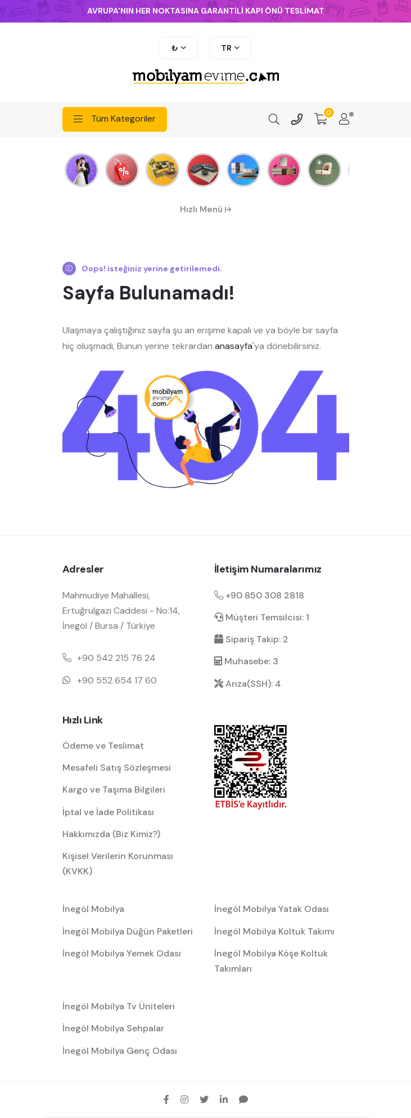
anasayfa (233, 346)
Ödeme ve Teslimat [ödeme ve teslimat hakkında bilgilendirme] (103, 746)
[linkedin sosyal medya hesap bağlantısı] (224, 1099)
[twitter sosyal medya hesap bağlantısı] (204, 1099)
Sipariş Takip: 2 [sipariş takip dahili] (251, 639)
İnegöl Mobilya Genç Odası (119, 1051)
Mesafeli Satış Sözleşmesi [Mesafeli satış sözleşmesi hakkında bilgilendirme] (116, 767)
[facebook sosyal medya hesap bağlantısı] (166, 1099)
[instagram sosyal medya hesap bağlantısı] (184, 1099)
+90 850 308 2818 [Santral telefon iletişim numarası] (259, 595)
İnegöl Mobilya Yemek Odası (121, 953)
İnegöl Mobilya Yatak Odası (271, 909)
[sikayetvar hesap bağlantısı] (243, 1099)
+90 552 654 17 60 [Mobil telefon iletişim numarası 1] (117, 680)
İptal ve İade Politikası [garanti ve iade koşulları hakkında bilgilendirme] (108, 812)
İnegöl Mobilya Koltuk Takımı (274, 931)
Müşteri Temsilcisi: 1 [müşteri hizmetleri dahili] (261, 617)
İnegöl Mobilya (93, 909)
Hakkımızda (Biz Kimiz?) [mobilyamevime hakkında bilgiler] (111, 834)
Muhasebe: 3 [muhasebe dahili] (246, 661)
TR (226, 48)
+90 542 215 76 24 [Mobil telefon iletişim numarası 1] (116, 658)
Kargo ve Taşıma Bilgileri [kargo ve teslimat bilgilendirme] (113, 789)
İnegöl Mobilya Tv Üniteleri (118, 1006)
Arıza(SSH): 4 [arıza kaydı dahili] (247, 684)
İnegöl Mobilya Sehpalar (113, 1028)
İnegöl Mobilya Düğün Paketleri (127, 931)
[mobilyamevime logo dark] (206, 77)
